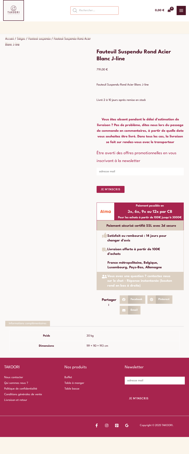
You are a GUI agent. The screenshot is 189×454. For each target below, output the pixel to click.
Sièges (21, 38)
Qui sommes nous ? (16, 383)
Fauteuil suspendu (39, 38)
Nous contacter (13, 377)
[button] (132, 299)
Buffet (68, 377)
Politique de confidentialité (20, 389)
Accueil (9, 38)
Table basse (71, 389)
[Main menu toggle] (181, 10)
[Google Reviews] (115, 426)
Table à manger (74, 383)
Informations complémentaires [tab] (28, 323)
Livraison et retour (15, 400)
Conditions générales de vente (23, 394)
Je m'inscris (110, 189)
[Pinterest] (109, 426)
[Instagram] (103, 426)
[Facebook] (96, 426)
